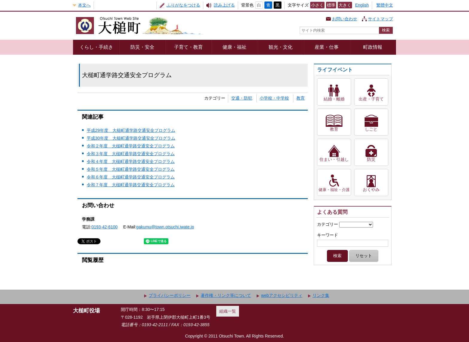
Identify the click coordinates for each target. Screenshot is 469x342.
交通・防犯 (241, 98)
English (362, 5)
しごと (371, 129)
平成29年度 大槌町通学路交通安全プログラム (131, 130)
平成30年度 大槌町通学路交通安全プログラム (131, 138)
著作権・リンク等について (226, 295)
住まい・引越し (334, 159)
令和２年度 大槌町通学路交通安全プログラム (131, 145)
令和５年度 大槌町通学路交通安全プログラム (131, 169)
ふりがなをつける (183, 5)
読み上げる (224, 5)
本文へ (84, 5)
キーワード (327, 235)
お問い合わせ (344, 18)
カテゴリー (327, 224)
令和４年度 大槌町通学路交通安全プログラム (131, 161)
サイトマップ (380, 18)
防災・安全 (142, 47)
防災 (371, 159)
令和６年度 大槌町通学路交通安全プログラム (131, 177)
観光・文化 (281, 47)
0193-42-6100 (105, 227)
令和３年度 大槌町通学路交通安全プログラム (131, 153)
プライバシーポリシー (170, 295)
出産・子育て (371, 99)
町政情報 (372, 47)
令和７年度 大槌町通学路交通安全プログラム (131, 184)
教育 (300, 98)
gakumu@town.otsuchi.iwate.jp (165, 227)
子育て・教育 (188, 47)
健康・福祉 (234, 47)
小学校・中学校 (274, 98)
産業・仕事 (327, 47)
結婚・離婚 (334, 99)
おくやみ (371, 189)
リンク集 (321, 295)
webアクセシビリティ (281, 295)
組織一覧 (227, 311)
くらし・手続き (96, 47)
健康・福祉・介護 (334, 189)
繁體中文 (384, 5)
